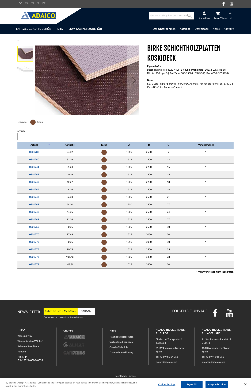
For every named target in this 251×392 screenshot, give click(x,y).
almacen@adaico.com (213, 362)
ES (26, 3)
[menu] (76, 29)
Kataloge (185, 29)
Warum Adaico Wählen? (30, 341)
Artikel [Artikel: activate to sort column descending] (34, 145)
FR (38, 3)
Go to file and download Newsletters (63, 317)
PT (43, 3)
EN (32, 3)
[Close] (245, 384)
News (216, 29)
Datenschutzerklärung (121, 352)
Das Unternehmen (164, 29)
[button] (134, 80)
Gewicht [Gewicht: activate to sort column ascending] (69, 145)
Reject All (191, 384)
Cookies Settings (166, 384)
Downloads (201, 29)
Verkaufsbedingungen (121, 342)
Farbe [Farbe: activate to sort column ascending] (104, 145)
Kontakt (229, 29)
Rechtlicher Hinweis (125, 376)
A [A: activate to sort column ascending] (129, 145)
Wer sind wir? (24, 336)
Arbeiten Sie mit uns (28, 346)
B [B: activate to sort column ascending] (149, 145)
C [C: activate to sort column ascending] (168, 145)
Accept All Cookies (216, 384)
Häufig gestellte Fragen (121, 337)
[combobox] (171, 16)
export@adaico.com (166, 362)
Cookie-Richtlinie (118, 347)
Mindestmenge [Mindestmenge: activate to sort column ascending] (206, 145)
